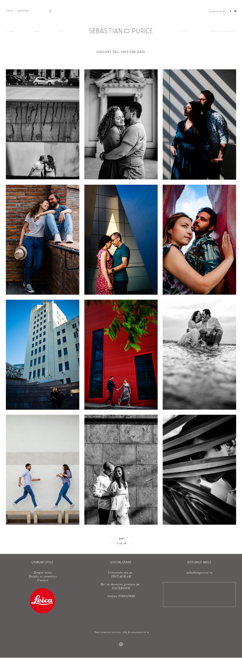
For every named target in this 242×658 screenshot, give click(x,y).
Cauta (9, 11)
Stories (10, 31)
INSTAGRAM (121, 576)
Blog (37, 31)
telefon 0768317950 (121, 596)
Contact (184, 31)
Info (61, 31)
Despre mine (42, 572)
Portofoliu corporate (223, 31)
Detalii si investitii (43, 576)
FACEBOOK (121, 588)
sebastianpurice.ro (199, 572)
